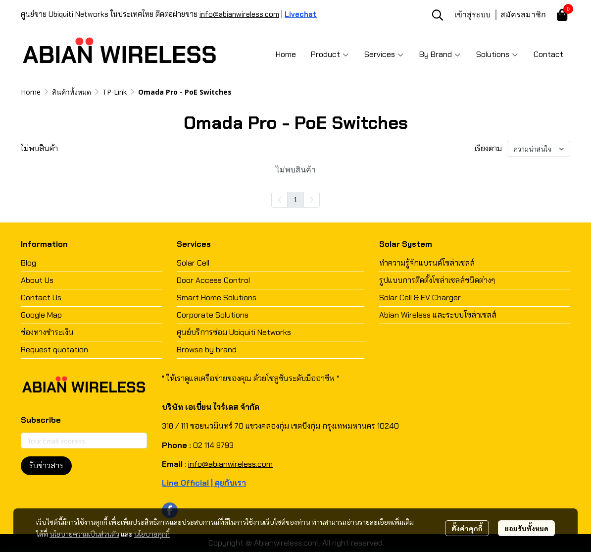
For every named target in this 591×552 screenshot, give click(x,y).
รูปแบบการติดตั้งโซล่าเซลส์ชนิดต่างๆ (437, 280)
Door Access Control (213, 280)
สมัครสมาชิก (523, 14)
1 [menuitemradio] (295, 199)
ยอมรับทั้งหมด (526, 528)
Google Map (41, 315)
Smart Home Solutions (216, 297)
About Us (37, 280)
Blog (28, 263)
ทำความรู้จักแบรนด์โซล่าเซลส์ (427, 263)
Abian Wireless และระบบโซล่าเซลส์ (437, 315)
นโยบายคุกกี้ (152, 533)
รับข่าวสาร (46, 465)
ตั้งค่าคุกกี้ (467, 528)
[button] (437, 14)
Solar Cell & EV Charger (420, 297)
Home (31, 92)
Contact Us (41, 297)
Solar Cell (193, 263)
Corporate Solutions (212, 315)
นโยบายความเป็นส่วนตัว (84, 533)
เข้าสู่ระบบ (472, 14)
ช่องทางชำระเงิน (47, 332)
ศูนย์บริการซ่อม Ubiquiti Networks (234, 332)
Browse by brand (207, 349)
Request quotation (54, 349)
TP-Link (114, 92)
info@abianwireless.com (239, 14)
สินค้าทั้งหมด (71, 92)
